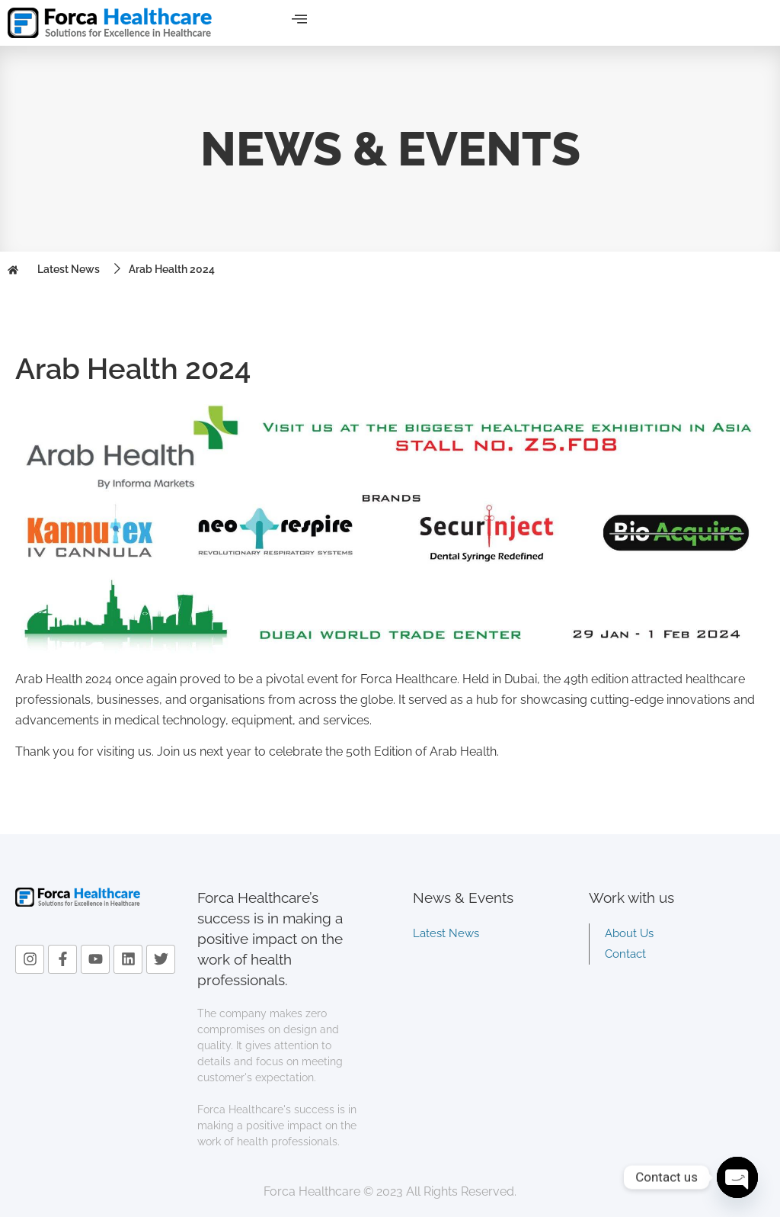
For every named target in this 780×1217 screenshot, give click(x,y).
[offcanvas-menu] (299, 19)
